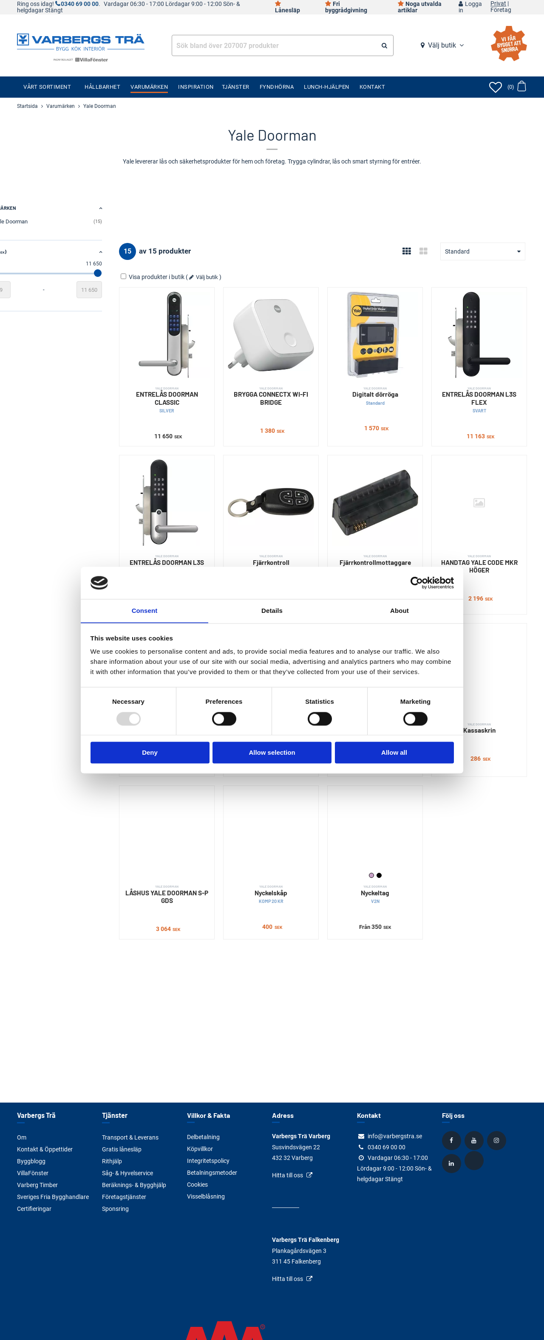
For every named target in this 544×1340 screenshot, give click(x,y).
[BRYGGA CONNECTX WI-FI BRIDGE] (292, 331)
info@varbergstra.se (395, 1136)
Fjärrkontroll (292, 543)
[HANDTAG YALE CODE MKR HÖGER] (483, 490)
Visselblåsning (206, 1196)
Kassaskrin (483, 702)
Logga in (470, 7)
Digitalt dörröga (388, 388)
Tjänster (235, 87)
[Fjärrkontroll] (292, 490)
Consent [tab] (145, 610)
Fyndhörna (277, 87)
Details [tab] (272, 610)
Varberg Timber (37, 1184)
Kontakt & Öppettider (45, 1148)
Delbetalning (203, 1137)
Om (21, 1137)
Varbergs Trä (36, 1115)
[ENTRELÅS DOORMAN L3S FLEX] (483, 331)
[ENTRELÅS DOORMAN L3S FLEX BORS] (196, 490)
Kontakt (372, 87)
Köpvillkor (200, 1148)
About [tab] (399, 610)
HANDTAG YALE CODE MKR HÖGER (483, 547)
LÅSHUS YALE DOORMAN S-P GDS (196, 860)
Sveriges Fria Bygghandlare (53, 1196)
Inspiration (196, 87)
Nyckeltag (388, 860)
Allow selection (272, 752)
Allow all (394, 752)
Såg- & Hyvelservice (127, 1172)
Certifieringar (34, 1208)
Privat (498, 4)
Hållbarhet (102, 87)
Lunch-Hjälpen (326, 87)
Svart (391, 841)
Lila (384, 841)
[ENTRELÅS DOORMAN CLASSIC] (196, 331)
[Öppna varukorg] (516, 87)
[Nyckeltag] (388, 803)
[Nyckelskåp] (292, 803)
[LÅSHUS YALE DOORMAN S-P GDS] (196, 803)
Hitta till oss (287, 1175)
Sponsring (115, 1208)
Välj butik (442, 45)
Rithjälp (112, 1160)
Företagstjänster (124, 1196)
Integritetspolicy (208, 1160)
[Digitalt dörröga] (388, 331)
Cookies (197, 1184)
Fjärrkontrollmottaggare (388, 543)
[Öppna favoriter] (495, 87)
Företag (500, 10)
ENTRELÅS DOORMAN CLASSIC (196, 391)
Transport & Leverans (130, 1137)
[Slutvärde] (123, 289)
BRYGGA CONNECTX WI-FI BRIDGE (292, 388)
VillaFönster (32, 1172)
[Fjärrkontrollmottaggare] (388, 490)
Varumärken (149, 87)
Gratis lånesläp (122, 1148)
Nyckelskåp (292, 860)
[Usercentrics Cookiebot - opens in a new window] (417, 582)
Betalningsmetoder (212, 1172)
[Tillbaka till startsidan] (80, 41)
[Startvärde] (29, 289)
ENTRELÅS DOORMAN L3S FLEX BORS (196, 550)
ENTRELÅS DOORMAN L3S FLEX (483, 391)
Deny (150, 752)
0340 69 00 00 (80, 4)
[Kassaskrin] (483, 650)
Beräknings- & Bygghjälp (134, 1184)
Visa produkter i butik (187, 277)
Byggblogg (31, 1160)
